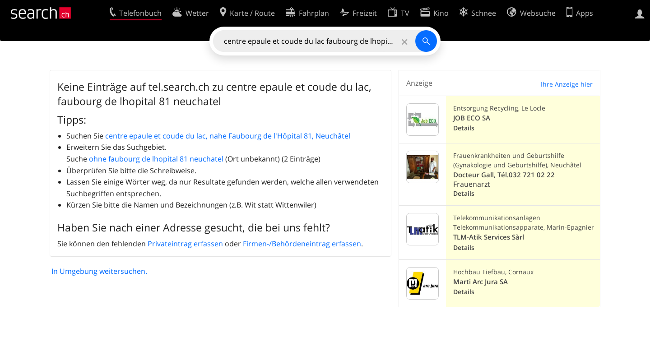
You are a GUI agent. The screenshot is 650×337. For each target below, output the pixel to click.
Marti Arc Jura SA (480, 281)
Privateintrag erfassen (185, 244)
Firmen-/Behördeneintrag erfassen (302, 244)
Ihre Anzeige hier (567, 84)
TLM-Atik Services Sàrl (488, 237)
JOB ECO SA (471, 118)
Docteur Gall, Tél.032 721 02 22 (504, 175)
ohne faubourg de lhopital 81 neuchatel (156, 159)
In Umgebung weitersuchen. (99, 271)
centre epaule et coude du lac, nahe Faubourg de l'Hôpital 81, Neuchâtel (227, 136)
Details (463, 128)
